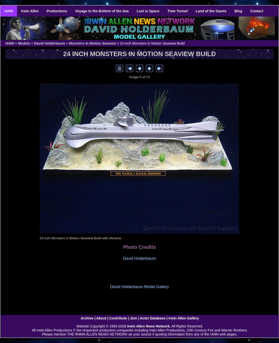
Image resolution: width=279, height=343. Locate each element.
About (101, 318)
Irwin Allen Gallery (183, 318)
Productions (57, 11)
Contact (256, 11)
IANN (8, 11)
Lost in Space (148, 11)
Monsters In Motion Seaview (92, 43)
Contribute (118, 318)
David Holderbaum (49, 43)
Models (24, 43)
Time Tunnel (178, 11)
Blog (238, 11)
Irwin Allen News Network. (149, 326)
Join (133, 318)
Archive (86, 318)
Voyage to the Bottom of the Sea (101, 11)
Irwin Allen (29, 11)
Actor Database (153, 318)
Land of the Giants (211, 11)
